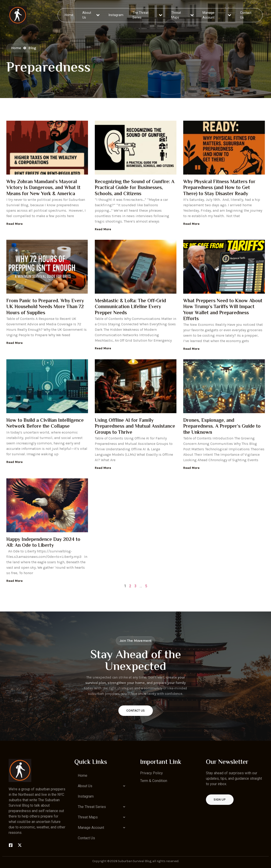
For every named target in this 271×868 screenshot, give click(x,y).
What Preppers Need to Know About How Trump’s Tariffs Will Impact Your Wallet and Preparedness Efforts (222, 310)
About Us (91, 15)
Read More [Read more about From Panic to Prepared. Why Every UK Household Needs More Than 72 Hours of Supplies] (14, 343)
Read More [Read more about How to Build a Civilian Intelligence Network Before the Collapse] (14, 462)
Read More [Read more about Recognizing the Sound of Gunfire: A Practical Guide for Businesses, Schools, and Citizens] (103, 229)
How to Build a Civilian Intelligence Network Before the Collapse (45, 423)
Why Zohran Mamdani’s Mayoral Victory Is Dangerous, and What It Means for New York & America (43, 188)
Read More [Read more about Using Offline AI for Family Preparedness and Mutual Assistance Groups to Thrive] (103, 468)
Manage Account (217, 15)
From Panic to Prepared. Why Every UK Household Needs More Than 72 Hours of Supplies (45, 307)
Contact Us (245, 15)
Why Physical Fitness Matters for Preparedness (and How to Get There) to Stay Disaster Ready (219, 188)
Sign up (220, 799)
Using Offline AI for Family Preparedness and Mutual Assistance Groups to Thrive (135, 426)
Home (69, 15)
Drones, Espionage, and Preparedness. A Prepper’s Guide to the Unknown (222, 426)
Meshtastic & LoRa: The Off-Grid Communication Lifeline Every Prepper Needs (130, 307)
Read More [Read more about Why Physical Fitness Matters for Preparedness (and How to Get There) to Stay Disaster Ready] (191, 224)
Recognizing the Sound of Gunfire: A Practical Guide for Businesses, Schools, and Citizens (134, 188)
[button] (102, 786)
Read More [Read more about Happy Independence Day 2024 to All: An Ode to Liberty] (14, 581)
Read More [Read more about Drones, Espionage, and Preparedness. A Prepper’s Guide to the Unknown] (191, 468)
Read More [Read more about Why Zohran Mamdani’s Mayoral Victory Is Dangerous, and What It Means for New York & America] (14, 224)
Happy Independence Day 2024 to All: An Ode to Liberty (43, 542)
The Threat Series (147, 15)
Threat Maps (182, 15)
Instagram (116, 15)
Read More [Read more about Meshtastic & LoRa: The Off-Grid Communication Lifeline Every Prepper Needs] (103, 348)
